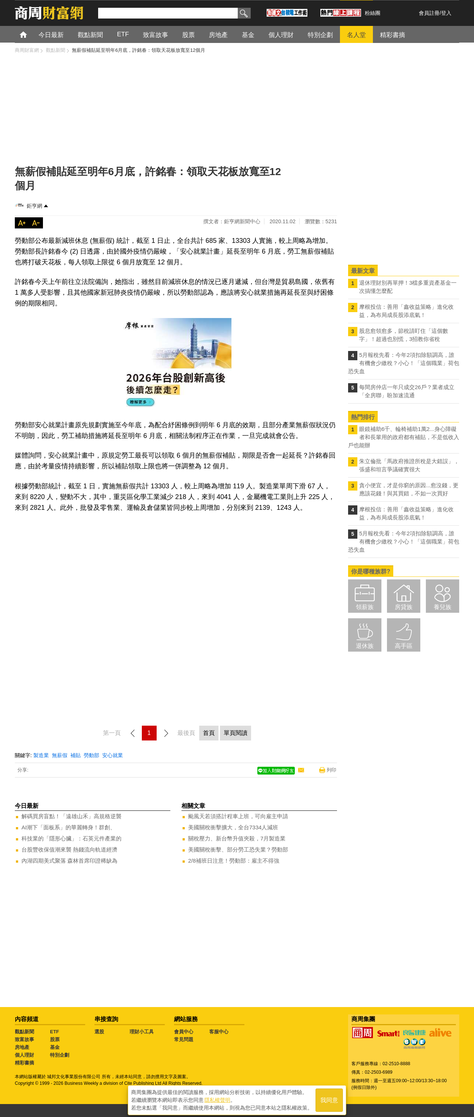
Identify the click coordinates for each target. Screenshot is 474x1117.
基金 (55, 1047)
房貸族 (404, 607)
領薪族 (365, 607)
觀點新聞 (24, 1031)
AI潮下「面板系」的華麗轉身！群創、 (68, 827)
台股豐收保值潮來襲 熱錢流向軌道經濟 (69, 849)
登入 (446, 13)
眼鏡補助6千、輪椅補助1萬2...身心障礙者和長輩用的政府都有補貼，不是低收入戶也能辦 (403, 437)
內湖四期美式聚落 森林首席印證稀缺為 (69, 860)
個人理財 (24, 1055)
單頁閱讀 (235, 733)
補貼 (75, 755)
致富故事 (24, 1039)
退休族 (365, 646)
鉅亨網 (34, 206)
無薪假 (59, 755)
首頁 (30, 34)
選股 (99, 1031)
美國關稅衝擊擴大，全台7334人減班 (233, 827)
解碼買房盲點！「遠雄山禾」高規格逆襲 (71, 816)
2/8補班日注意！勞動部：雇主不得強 (233, 860)
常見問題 (183, 1039)
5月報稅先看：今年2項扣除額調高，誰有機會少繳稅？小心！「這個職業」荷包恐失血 (403, 363)
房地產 (22, 1047)
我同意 (329, 1099)
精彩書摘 (24, 1063)
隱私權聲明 (217, 1099)
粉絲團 (372, 13)
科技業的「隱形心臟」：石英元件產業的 (71, 838)
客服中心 (218, 1031)
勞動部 (91, 755)
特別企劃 (59, 1055)
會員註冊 (429, 13)
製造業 (41, 755)
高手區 (404, 646)
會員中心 (183, 1031)
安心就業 (112, 755)
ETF (54, 1031)
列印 (331, 770)
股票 (55, 1039)
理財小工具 (142, 1031)
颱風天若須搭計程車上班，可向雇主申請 (238, 816)
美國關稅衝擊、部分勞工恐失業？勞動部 (238, 849)
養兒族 (442, 607)
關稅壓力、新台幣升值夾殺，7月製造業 (237, 838)
